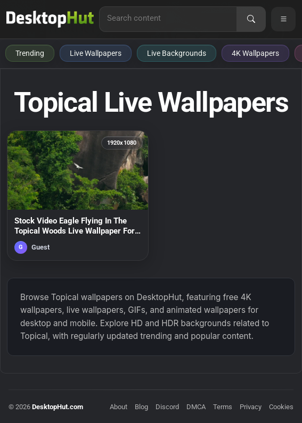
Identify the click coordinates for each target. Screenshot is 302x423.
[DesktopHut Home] (50, 19)
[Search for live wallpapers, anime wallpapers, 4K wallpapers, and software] (168, 18)
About (118, 407)
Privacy (251, 407)
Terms (222, 407)
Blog (141, 407)
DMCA (196, 407)
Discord (167, 407)
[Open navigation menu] (283, 19)
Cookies (281, 407)
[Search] (250, 19)
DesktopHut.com (57, 407)
